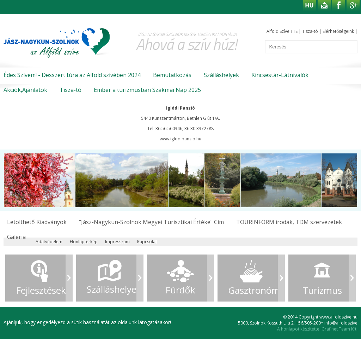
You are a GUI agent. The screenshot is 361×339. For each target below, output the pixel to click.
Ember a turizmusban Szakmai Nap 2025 (147, 90)
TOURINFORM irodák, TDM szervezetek (289, 222)
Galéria (16, 237)
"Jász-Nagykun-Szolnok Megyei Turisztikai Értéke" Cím (151, 222)
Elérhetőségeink (338, 31)
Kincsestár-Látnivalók (279, 75)
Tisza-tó (310, 31)
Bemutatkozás (172, 75)
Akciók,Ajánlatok (25, 90)
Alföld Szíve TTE (282, 31)
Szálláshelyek (221, 75)
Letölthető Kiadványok (37, 222)
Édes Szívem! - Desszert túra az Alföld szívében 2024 (72, 75)
